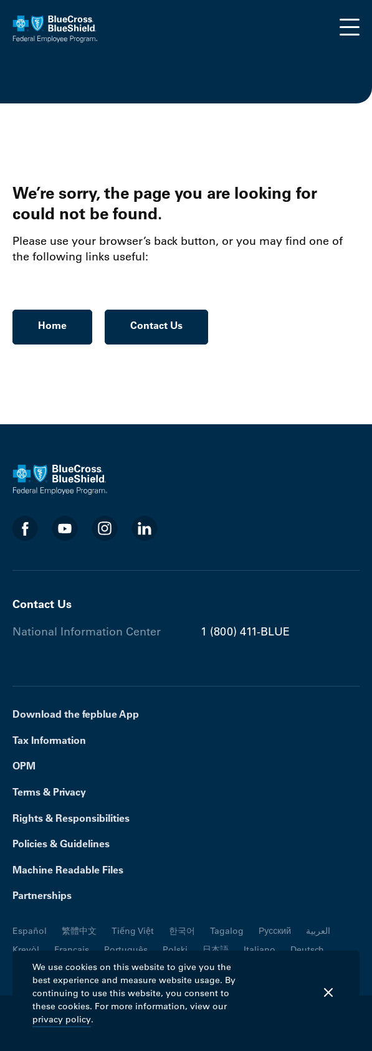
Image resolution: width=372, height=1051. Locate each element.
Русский (275, 930)
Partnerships (42, 895)
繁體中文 (79, 930)
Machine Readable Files (67, 869)
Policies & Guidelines (61, 843)
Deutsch (307, 949)
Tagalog (227, 930)
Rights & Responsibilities (71, 818)
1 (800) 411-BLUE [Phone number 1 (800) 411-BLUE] (245, 632)
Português (126, 949)
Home (52, 325)
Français (71, 949)
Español (29, 930)
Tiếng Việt (133, 930)
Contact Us (156, 325)
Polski (175, 949)
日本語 (216, 949)
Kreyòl (25, 949)
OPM (24, 765)
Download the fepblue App (75, 714)
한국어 (182, 930)
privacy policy (61, 1019)
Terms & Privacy (49, 792)
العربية (318, 930)
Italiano (259, 949)
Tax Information (49, 740)
